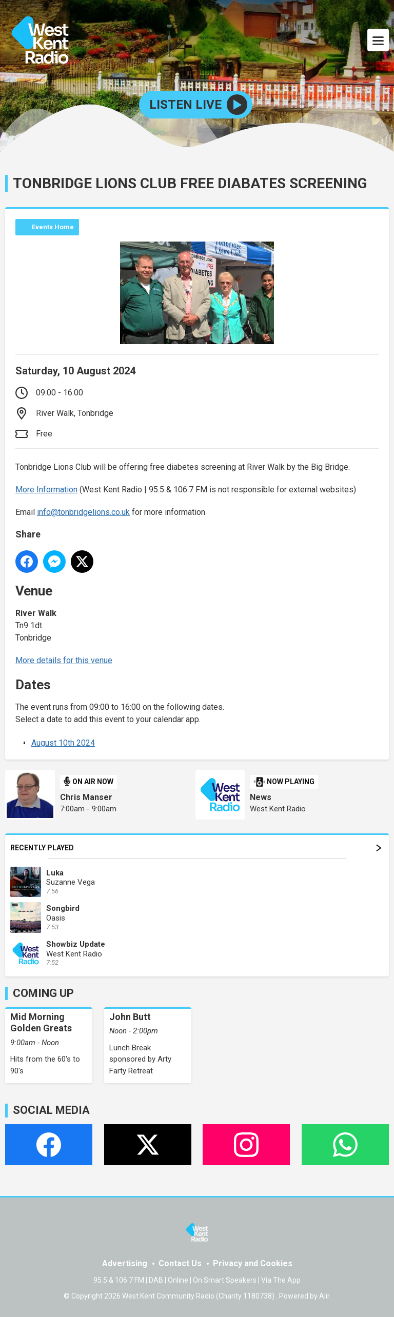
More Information (46, 489)
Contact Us (180, 1263)
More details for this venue (63, 660)
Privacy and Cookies (252, 1263)
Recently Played (195, 848)
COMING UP (43, 993)
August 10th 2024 (63, 743)
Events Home (53, 227)
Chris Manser (86, 797)
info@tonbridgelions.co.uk (83, 512)
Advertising (124, 1263)
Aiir (324, 1296)
